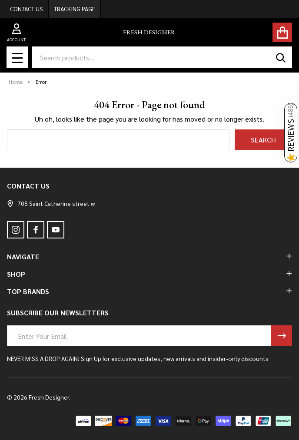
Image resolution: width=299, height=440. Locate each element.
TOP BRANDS (149, 291)
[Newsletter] (281, 335)
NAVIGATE (149, 256)
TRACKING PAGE (74, 9)
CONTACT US (26, 9)
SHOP (149, 273)
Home (16, 81)
